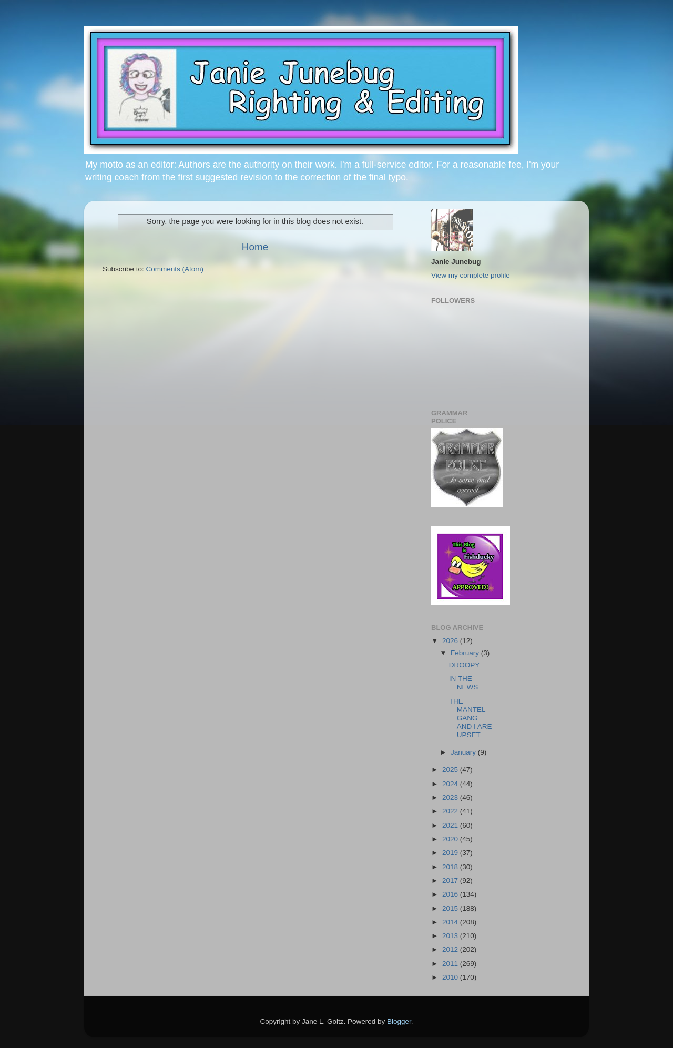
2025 (451, 770)
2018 (451, 867)
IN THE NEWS (463, 683)
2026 (451, 641)
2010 (451, 977)
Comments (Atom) (175, 269)
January (464, 752)
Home (255, 246)
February (466, 653)
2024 (451, 784)
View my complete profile (470, 275)
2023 (451, 797)
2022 (451, 811)
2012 (451, 949)
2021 (451, 825)
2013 (451, 936)
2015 (451, 908)
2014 (451, 922)
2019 (451, 853)
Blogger (399, 1021)
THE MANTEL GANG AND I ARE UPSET (470, 718)
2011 (451, 964)
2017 (451, 880)
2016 (451, 894)
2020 (451, 839)
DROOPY (464, 665)
